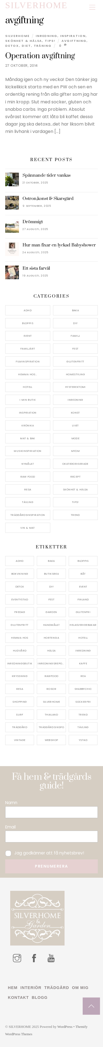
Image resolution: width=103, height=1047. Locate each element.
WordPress (65, 1027)
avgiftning (74, 41)
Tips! (50, 41)
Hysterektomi (75, 387)
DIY (75, 323)
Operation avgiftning (40, 56)
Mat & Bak (27, 438)
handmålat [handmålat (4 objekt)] (51, 625)
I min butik (28, 400)
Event (28, 336)
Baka (75, 310)
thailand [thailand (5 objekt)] (51, 714)
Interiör (30, 987)
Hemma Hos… (27, 374)
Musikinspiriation (27, 451)
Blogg (40, 997)
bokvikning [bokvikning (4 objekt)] (19, 573)
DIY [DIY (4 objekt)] (51, 586)
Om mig (80, 987)
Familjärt (27, 348)
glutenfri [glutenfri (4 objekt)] (83, 612)
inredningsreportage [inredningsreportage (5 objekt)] (52, 663)
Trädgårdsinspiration (27, 515)
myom (75, 451)
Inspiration (73, 36)
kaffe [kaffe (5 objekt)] (83, 663)
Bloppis (27, 323)
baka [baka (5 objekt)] (51, 561)
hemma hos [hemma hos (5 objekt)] (19, 637)
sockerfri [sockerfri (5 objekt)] (83, 701)
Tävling (27, 502)
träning (43, 45)
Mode (75, 438)
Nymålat (27, 464)
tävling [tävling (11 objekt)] (83, 727)
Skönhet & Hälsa (23, 41)
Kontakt (18, 997)
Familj (75, 336)
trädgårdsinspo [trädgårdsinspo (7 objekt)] (51, 727)
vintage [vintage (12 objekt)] (20, 740)
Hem (13, 987)
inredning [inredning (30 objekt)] (83, 650)
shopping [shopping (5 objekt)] (19, 701)
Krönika (27, 425)
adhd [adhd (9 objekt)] (20, 561)
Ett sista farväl (36, 268)
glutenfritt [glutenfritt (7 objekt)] (19, 625)
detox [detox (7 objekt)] (19, 586)
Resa (27, 489)
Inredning (46, 36)
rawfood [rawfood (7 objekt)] (51, 676)
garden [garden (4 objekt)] (51, 612)
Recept (75, 476)
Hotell (27, 387)
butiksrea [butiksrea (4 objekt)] (51, 573)
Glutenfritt (75, 361)
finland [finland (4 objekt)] (83, 599)
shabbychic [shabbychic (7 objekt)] (83, 689)
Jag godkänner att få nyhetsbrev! (44, 853)
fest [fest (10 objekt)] (51, 599)
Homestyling (75, 374)
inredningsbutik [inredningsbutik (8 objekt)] (19, 663)
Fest (75, 348)
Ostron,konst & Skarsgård (48, 198)
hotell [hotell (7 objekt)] (83, 637)
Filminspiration (28, 361)
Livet (75, 425)
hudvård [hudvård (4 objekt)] (20, 650)
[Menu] (92, 7)
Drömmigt (33, 222)
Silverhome (17, 36)
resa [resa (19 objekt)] (19, 689)
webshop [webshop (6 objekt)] (51, 740)
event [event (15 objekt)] (83, 586)
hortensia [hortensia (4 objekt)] (51, 637)
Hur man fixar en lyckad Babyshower (59, 245)
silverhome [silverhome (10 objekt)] (51, 701)
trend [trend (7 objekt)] (83, 714)
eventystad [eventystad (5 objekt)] (19, 599)
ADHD (28, 310)
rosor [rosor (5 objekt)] (51, 689)
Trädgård (56, 987)
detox (12, 45)
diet (26, 45)
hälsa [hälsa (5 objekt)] (51, 650)
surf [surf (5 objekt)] (19, 714)
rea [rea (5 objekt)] (83, 676)
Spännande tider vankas (47, 175)
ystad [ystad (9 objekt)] (83, 740)
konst (75, 412)
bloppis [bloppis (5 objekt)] (83, 561)
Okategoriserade (75, 464)
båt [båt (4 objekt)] (82, 573)
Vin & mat (27, 528)
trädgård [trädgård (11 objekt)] (19, 727)
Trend (75, 515)
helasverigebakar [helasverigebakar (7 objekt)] (82, 625)
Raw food (27, 476)
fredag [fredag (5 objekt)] (19, 612)
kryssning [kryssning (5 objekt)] (19, 676)
